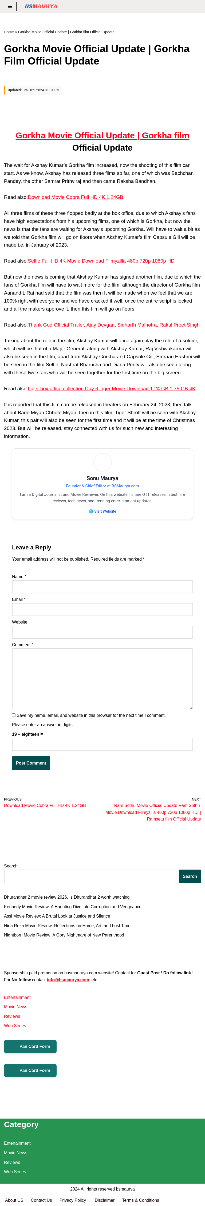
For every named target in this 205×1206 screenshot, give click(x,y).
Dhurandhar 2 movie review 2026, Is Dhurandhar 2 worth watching (66, 897)
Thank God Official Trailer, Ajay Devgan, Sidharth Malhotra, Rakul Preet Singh (114, 325)
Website (19, 622)
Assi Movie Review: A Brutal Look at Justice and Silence (57, 916)
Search (11, 866)
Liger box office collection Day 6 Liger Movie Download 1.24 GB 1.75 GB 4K (111, 388)
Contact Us (41, 1200)
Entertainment (17, 997)
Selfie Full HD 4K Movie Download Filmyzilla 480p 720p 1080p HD (101, 261)
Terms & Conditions (140, 1200)
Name (19, 576)
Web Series (15, 1026)
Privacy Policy (73, 1200)
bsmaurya (125, 1189)
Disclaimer (105, 1200)
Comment (22, 645)
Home (9, 32)
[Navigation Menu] (10, 6)
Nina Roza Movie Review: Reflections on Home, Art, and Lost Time (67, 925)
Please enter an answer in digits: (43, 725)
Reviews (12, 1016)
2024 (75, 1189)
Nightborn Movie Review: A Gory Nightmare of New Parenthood (64, 935)
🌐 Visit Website (102, 511)
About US (14, 1200)
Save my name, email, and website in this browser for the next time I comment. (91, 715)
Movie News (15, 1007)
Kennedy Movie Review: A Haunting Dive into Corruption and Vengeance (72, 906)
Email (19, 599)
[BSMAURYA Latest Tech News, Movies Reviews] (41, 6)
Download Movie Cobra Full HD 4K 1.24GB (75, 197)
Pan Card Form (30, 1046)
